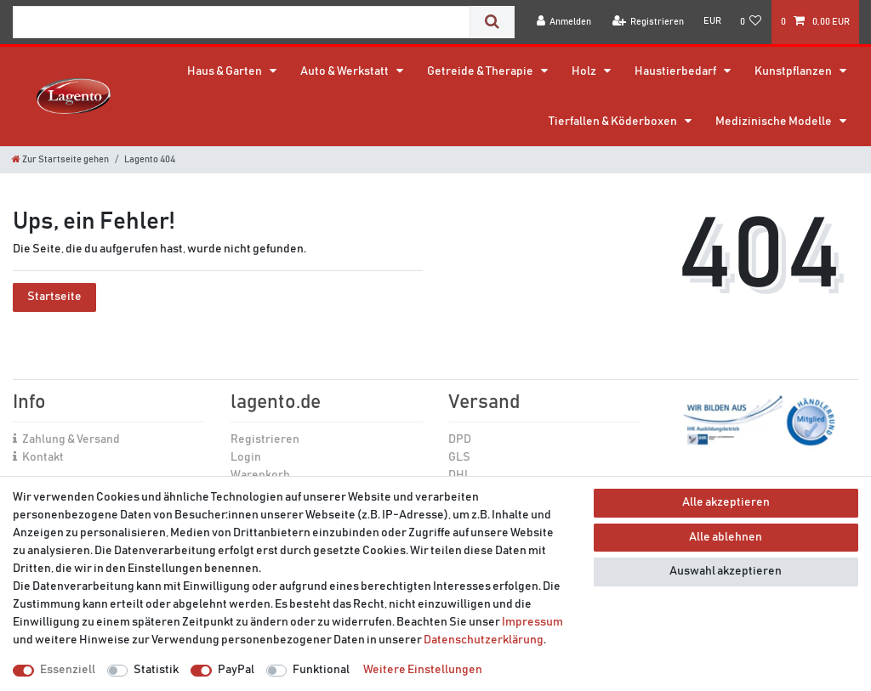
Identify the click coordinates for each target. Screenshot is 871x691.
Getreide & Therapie (481, 71)
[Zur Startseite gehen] (60, 159)
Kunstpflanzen (794, 71)
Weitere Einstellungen (422, 670)
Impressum (532, 622)
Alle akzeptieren (726, 502)
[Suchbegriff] (241, 22)
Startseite (54, 297)
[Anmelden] (564, 21)
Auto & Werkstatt (345, 71)
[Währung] (711, 21)
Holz (585, 71)
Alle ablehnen (725, 537)
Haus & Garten (225, 71)
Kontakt (43, 457)
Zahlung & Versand (71, 439)
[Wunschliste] (751, 21)
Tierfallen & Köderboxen (614, 121)
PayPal (236, 670)
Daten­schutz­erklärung (484, 640)
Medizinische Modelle (774, 121)
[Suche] (492, 22)
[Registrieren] (648, 21)
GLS (459, 457)
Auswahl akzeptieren (725, 571)
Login (246, 457)
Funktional (321, 670)
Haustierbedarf (676, 71)
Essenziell (67, 670)
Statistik (156, 670)
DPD (459, 439)
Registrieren (265, 439)
